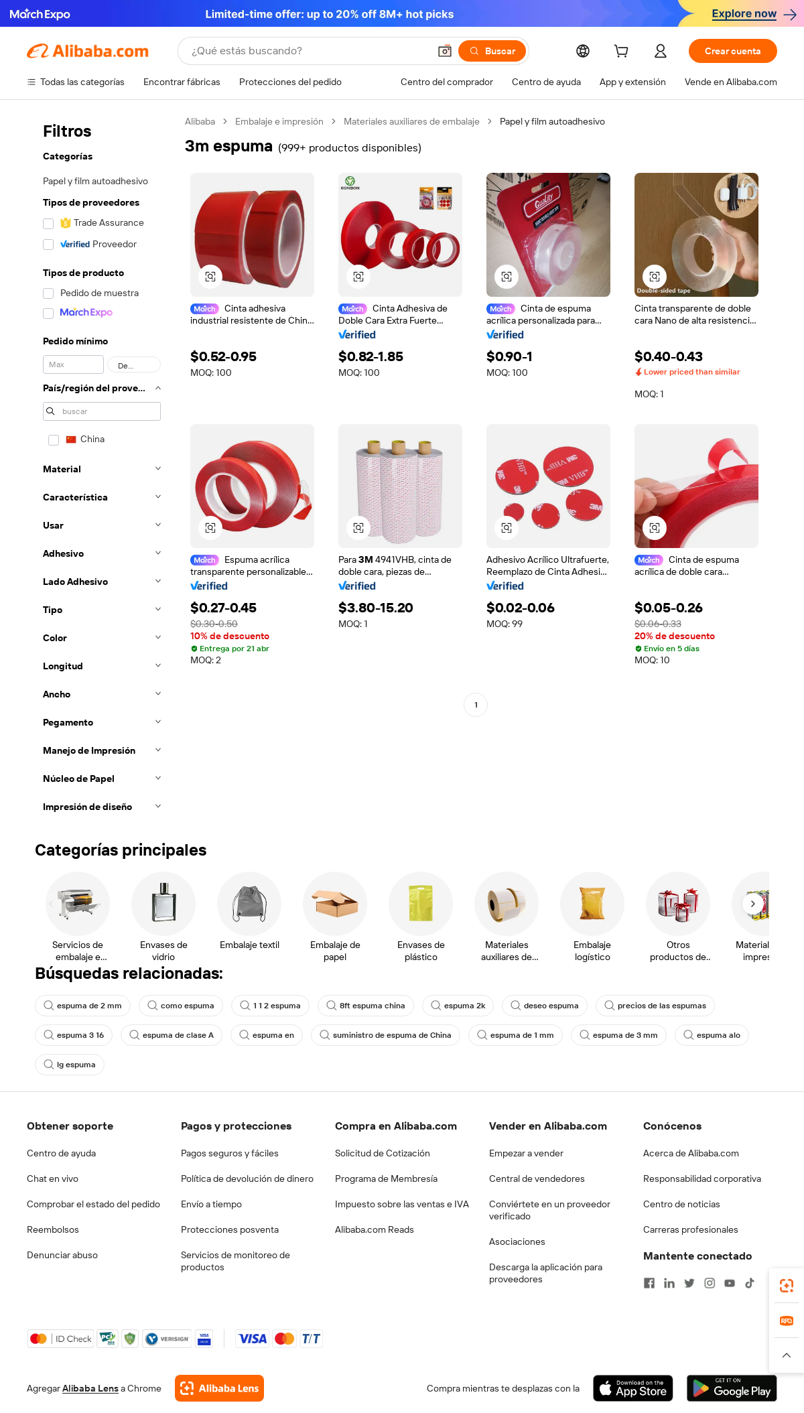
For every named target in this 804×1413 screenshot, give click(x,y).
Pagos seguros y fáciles (230, 1153)
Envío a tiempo (211, 1204)
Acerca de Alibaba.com (691, 1153)
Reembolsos (53, 1229)
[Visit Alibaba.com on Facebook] (649, 1283)
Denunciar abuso (62, 1255)
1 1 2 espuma (270, 1005)
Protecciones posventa (230, 1229)
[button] (445, 51)
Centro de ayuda (61, 1153)
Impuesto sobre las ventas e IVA (402, 1204)
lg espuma (70, 1064)
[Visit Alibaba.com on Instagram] (710, 1283)
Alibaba (200, 121)
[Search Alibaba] (309, 51)
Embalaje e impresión (279, 121)
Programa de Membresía (386, 1178)
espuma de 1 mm (515, 1035)
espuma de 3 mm (619, 1035)
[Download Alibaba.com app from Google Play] (732, 1388)
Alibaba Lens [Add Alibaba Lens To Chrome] (90, 1388)
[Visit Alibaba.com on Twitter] (689, 1283)
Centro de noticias (681, 1204)
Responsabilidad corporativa (702, 1178)
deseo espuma (545, 1005)
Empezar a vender (526, 1153)
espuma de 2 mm (83, 1005)
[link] (786, 1285)
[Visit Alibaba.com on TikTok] (750, 1283)
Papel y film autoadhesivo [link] (552, 121)
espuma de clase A (171, 1035)
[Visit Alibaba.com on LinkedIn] (669, 1283)
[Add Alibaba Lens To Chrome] (219, 1388)
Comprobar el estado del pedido (93, 1204)
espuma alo (711, 1035)
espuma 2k (458, 1005)
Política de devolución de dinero (247, 1178)
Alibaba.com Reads (374, 1229)
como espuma (180, 1005)
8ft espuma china (365, 1005)
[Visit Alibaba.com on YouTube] (730, 1283)
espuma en (266, 1035)
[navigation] (102, 468)
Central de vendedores (537, 1178)
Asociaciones (517, 1241)
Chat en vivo (52, 1178)
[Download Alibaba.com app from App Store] (633, 1388)
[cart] (624, 53)
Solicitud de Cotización (382, 1153)
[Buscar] (492, 51)
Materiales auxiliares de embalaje (412, 121)
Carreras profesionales (690, 1229)
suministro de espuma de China (386, 1035)
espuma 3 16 (74, 1035)
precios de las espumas (655, 1005)
